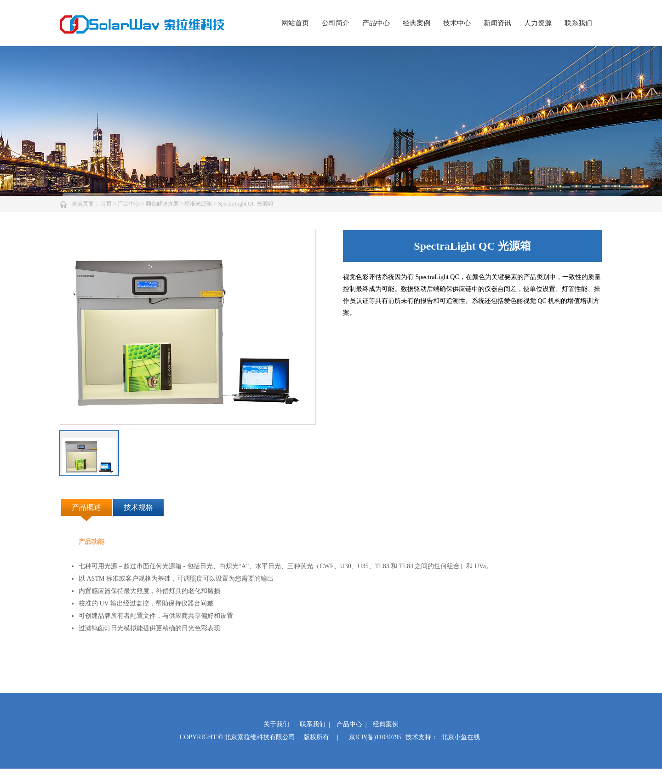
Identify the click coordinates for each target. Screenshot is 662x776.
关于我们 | (278, 724)
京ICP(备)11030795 (375, 737)
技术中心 (457, 23)
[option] (187, 327)
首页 (107, 203)
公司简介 (335, 23)
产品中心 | (352, 724)
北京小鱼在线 (460, 737)
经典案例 (416, 23)
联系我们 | (315, 724)
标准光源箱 (198, 203)
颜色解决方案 (163, 203)
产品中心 (376, 23)
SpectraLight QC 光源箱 (246, 203)
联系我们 (578, 23)
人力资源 (538, 23)
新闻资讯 (497, 23)
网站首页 (295, 23)
